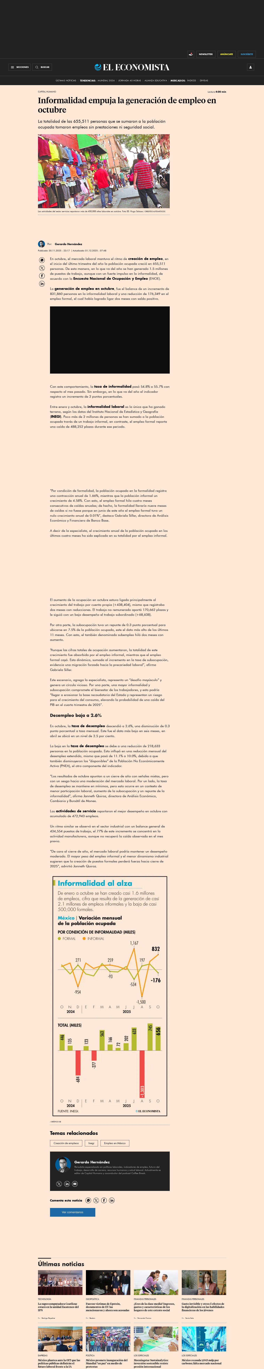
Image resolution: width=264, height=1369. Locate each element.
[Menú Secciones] (19, 67)
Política (90, 1355)
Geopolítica (92, 1299)
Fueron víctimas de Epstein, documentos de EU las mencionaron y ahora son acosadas (107, 1307)
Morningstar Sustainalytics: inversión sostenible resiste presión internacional (151, 1363)
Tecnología (44, 1299)
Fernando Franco (144, 1318)
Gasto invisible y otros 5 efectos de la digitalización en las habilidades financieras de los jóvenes (203, 1307)
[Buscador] (42, 67)
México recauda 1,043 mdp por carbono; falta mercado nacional (201, 1362)
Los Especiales (141, 1355)
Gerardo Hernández (68, 244)
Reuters (92, 1318)
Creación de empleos (66, 1143)
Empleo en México (115, 1143)
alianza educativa (156, 80)
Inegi (91, 1143)
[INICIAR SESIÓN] (250, 67)
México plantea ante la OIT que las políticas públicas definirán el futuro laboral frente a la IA (59, 1363)
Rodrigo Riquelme (48, 1318)
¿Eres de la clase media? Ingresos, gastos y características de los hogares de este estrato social (154, 1307)
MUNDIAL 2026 (106, 80)
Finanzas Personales (145, 1299)
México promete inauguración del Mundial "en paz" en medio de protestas (107, 1363)
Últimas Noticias (66, 80)
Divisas (204, 80)
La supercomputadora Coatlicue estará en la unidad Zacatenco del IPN (58, 1307)
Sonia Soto (189, 1318)
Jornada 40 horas (129, 80)
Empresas (42, 1355)
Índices (191, 80)
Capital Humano (47, 92)
